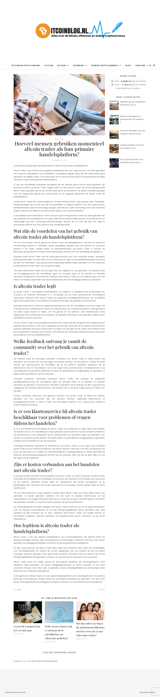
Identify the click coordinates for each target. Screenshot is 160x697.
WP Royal (21, 692)
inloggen (24, 661)
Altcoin (48, 65)
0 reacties (101, 589)
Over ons (140, 65)
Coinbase (141, 81)
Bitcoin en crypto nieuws (26, 65)
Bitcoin (62, 65)
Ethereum (78, 65)
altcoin (59, 139)
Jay (19, 589)
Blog (128, 65)
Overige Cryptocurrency (104, 65)
